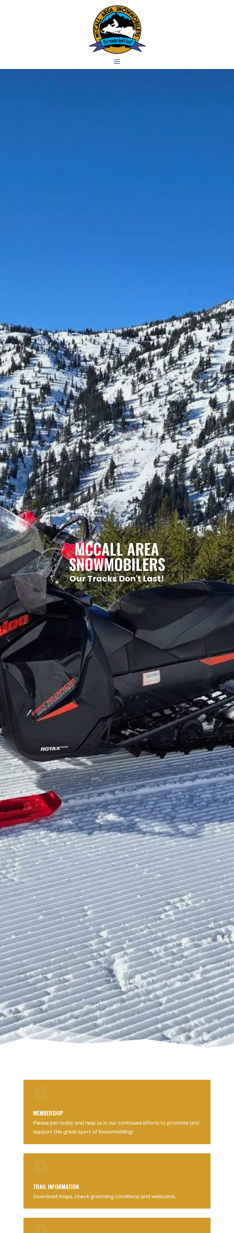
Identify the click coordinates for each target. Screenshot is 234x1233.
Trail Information (56, 1187)
